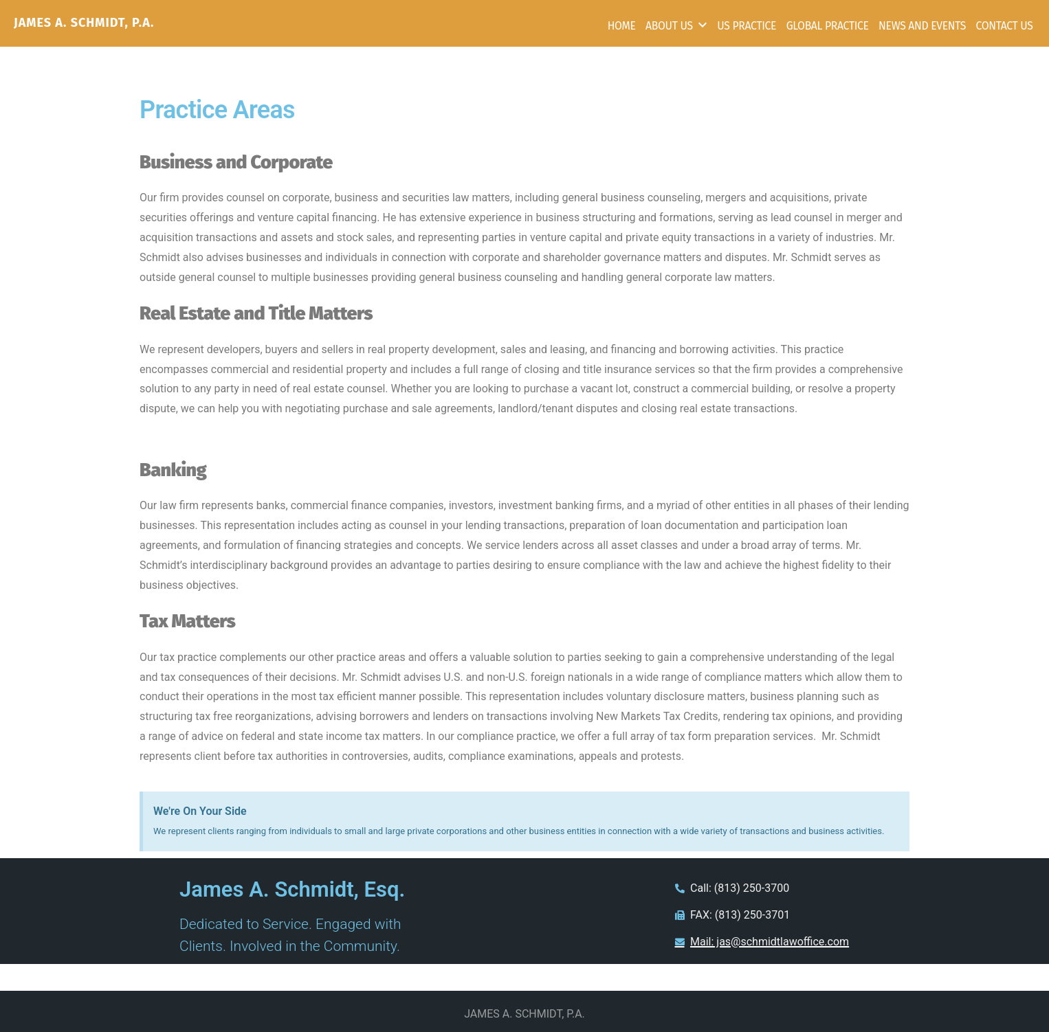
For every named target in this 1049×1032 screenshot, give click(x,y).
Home (622, 25)
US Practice (746, 25)
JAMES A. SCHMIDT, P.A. (84, 22)
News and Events (922, 25)
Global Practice (827, 25)
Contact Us (1004, 25)
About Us (669, 25)
